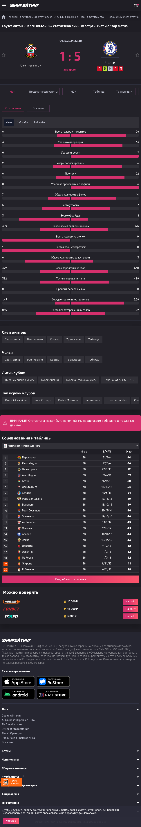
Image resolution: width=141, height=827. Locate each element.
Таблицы (94, 339)
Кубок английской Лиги (81, 380)
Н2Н (74, 91)
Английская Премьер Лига (18, 720)
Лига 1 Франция (12, 733)
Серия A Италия (11, 715)
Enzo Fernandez (117, 400)
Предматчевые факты (43, 91)
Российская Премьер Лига (18, 738)
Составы (38, 108)
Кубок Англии (50, 380)
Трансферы (73, 339)
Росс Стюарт (43, 400)
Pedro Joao (93, 400)
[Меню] (4, 5)
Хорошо (11, 820)
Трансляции (125, 91)
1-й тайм (22, 122)
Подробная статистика (70, 579)
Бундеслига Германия (15, 729)
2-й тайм (39, 122)
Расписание (35, 339)
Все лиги (7, 742)
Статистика (13, 108)
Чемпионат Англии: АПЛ (119, 380)
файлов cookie (87, 813)
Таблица (99, 91)
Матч (13, 91)
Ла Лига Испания (12, 724)
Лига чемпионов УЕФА (19, 380)
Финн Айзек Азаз (16, 400)
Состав (54, 339)
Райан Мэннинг (68, 400)
